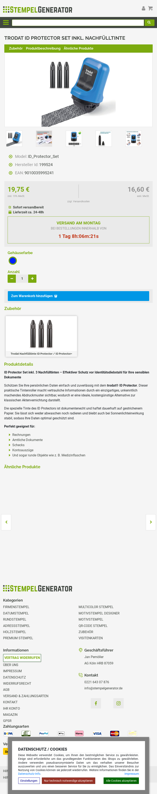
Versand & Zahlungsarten (25, 696)
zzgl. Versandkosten (78, 201)
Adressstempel (16, 626)
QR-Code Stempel (93, 626)
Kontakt (10, 702)
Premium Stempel (18, 638)
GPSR (7, 721)
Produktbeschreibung (43, 48)
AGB (6, 690)
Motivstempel (91, 619)
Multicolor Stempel (96, 607)
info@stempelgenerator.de (103, 688)
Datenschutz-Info (29, 773)
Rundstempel (14, 619)
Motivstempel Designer (99, 613)
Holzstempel (14, 632)
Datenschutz (14, 677)
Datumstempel (16, 613)
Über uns (10, 665)
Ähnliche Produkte (78, 48)
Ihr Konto (11, 708)
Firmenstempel (16, 607)
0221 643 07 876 (96, 682)
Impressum (131, 773)
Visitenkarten (91, 638)
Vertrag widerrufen (22, 658)
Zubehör (16, 48)
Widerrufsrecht (17, 683)
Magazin (10, 715)
